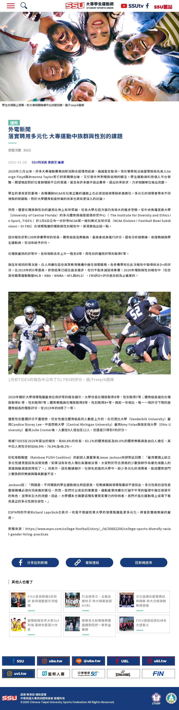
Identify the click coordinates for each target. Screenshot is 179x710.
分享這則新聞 (37, 562)
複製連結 (92, 562)
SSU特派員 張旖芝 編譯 (48, 162)
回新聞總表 (143, 562)
